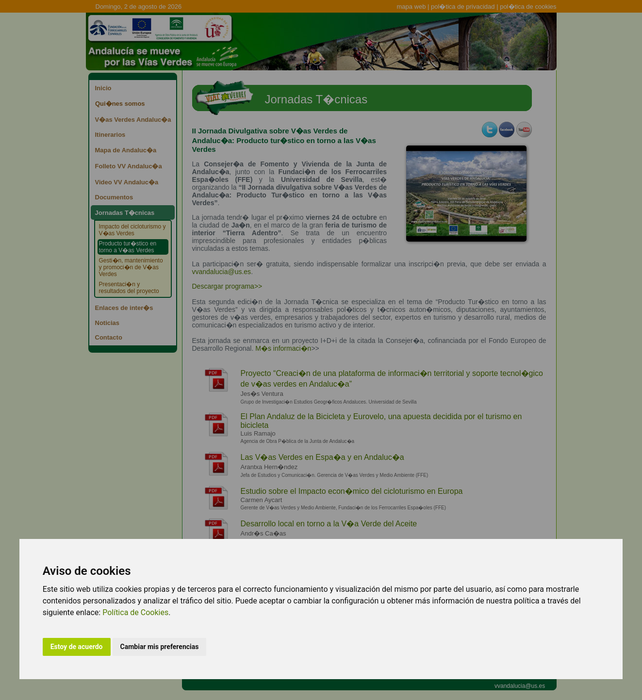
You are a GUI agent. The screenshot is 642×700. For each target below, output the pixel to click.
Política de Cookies (135, 612)
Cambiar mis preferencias (159, 647)
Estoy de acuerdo (76, 647)
